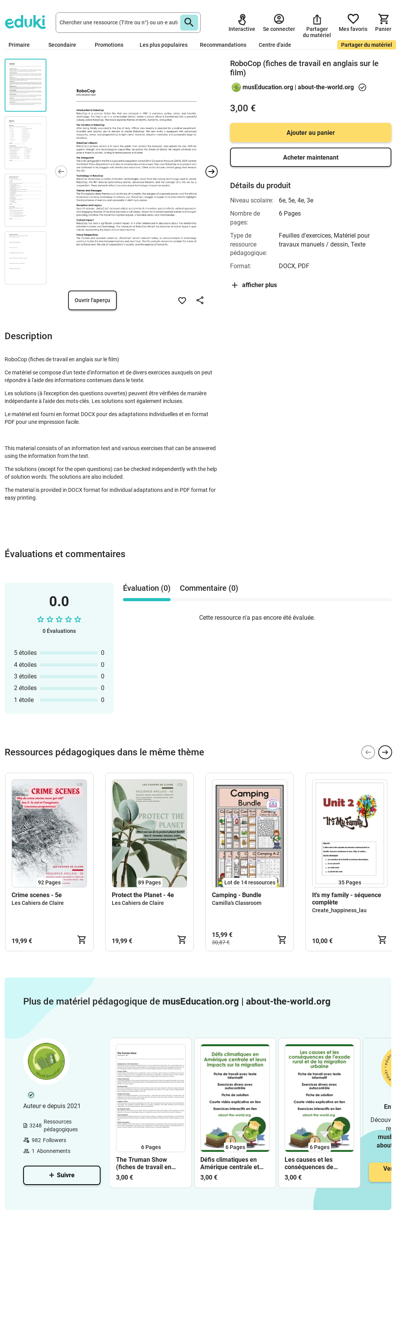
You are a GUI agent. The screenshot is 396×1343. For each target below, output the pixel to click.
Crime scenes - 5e (37, 895)
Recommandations (223, 45)
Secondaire (65, 45)
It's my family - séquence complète (346, 898)
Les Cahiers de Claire (38, 903)
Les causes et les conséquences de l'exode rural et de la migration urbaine (313, 1163)
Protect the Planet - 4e (143, 895)
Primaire (22, 45)
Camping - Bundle (236, 895)
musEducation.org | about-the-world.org (298, 87)
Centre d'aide (275, 45)
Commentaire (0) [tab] (209, 588)
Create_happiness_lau (339, 910)
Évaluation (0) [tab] (147, 588)
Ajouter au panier (311, 132)
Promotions (109, 45)
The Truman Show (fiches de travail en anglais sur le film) (143, 1163)
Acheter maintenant (310, 157)
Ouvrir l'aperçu (92, 300)
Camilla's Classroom (236, 903)
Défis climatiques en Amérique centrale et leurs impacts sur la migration (229, 1163)
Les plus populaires (164, 45)
